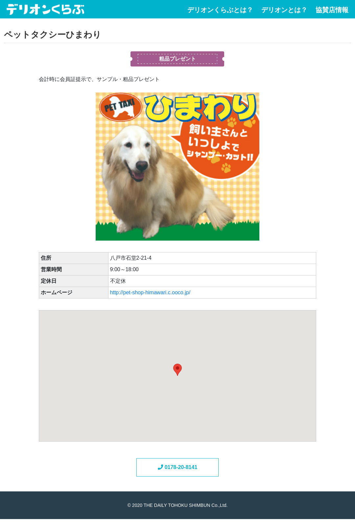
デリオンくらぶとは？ (220, 10)
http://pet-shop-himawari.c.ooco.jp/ (150, 292)
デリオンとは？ (284, 10)
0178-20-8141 (178, 467)
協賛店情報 (332, 10)
